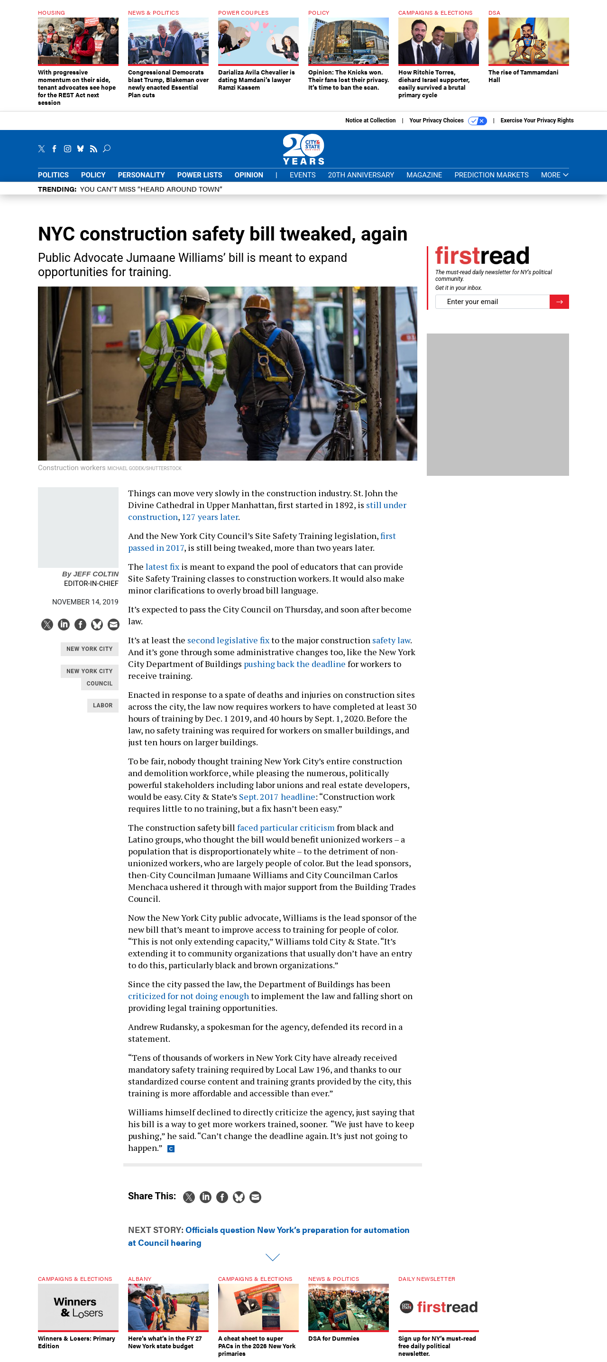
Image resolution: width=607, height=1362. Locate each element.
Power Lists (199, 175)
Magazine (424, 175)
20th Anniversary (361, 175)
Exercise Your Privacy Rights (537, 120)
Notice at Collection (370, 120)
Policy (93, 175)
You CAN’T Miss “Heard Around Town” (151, 189)
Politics (53, 175)
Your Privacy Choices (448, 121)
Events (303, 175)
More (555, 175)
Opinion (249, 175)
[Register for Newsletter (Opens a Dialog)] (559, 302)
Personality (141, 175)
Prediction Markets (491, 175)
